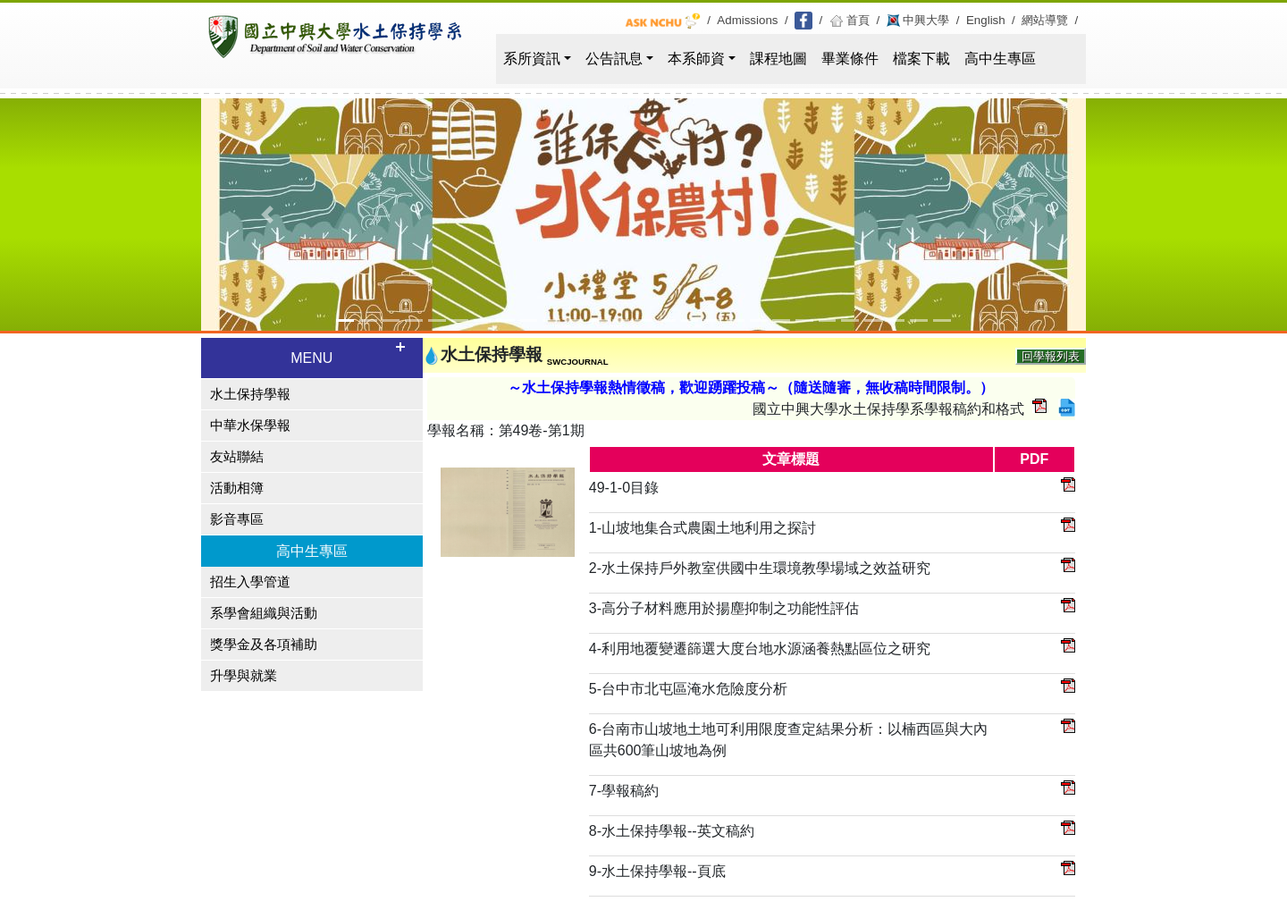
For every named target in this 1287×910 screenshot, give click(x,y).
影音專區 (237, 519)
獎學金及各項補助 (263, 644)
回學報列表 (1051, 356)
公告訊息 (614, 58)
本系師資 (696, 58)
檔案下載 (921, 58)
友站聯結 (237, 457)
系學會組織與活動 (263, 613)
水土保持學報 (250, 394)
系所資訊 (531, 58)
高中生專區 (1000, 58)
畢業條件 (850, 58)
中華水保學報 (250, 425)
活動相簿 (237, 488)
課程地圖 (778, 58)
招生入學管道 (250, 582)
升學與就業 (243, 676)
